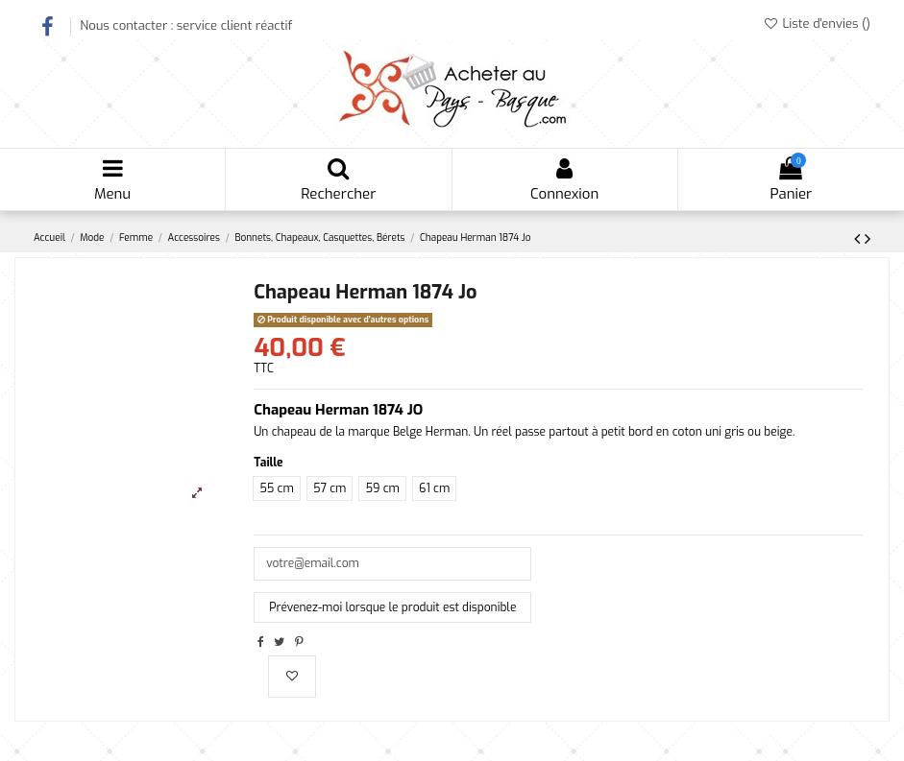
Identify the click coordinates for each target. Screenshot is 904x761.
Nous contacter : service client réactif (186, 25)
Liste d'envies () (816, 23)
